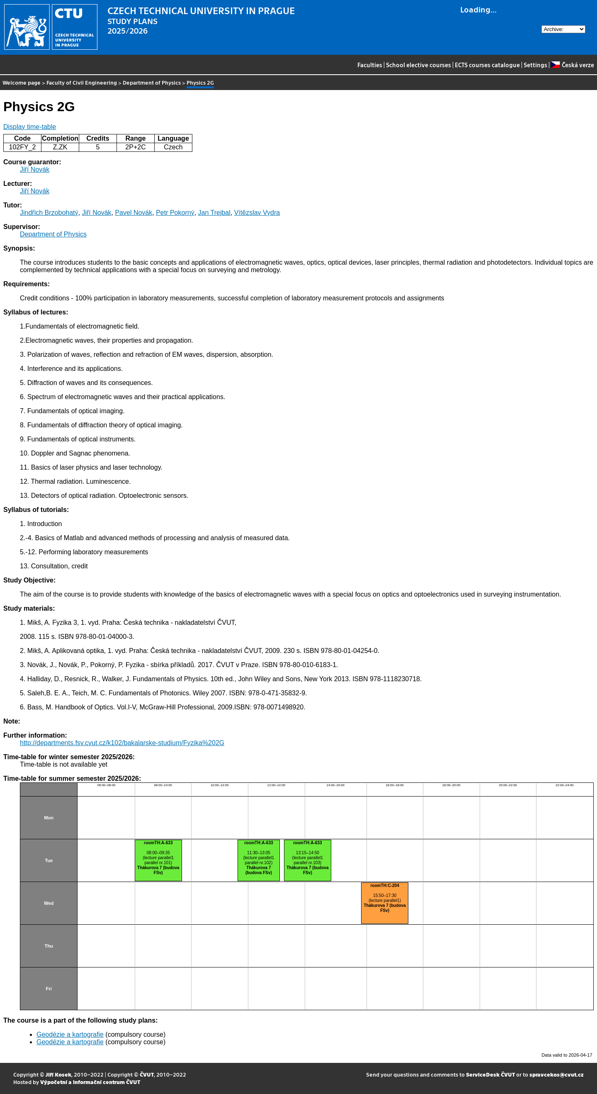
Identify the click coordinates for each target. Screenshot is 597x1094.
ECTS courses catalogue (487, 64)
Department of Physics (152, 82)
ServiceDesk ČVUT (490, 1074)
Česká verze (572, 64)
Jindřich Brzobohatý (49, 212)
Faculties (369, 64)
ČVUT (147, 1074)
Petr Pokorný (175, 212)
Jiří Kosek (58, 1074)
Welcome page (21, 82)
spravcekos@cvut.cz (556, 1074)
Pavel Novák (133, 212)
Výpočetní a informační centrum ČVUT (90, 1082)
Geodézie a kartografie (70, 1034)
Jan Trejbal (214, 212)
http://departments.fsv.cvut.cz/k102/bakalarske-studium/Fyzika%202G (122, 742)
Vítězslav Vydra (257, 212)
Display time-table (29, 126)
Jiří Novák (34, 169)
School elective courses (418, 64)
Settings (535, 64)
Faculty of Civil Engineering (81, 82)
